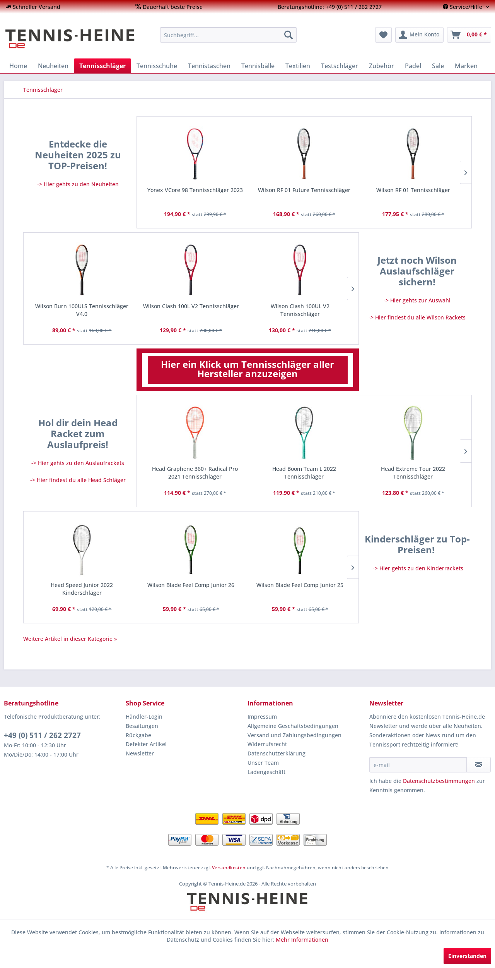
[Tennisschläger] (102, 65)
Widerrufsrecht (267, 744)
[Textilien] (298, 65)
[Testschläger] (340, 65)
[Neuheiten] (53, 65)
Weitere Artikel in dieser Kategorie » (70, 638)
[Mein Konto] (419, 35)
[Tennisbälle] (258, 65)
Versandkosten (229, 867)
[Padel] (413, 65)
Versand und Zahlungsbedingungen (294, 735)
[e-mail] (418, 764)
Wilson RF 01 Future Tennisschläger (304, 190)
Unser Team (263, 762)
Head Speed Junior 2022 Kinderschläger (82, 588)
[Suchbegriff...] (228, 35)
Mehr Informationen (302, 939)
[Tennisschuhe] (157, 65)
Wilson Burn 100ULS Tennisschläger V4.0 (81, 310)
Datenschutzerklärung (277, 753)
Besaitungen (142, 725)
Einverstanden (467, 955)
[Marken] (466, 65)
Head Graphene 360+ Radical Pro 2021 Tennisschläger (195, 472)
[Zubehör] (381, 65)
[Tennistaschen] (209, 65)
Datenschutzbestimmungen (439, 780)
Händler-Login (144, 716)
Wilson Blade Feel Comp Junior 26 (190, 585)
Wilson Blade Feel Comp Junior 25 (299, 585)
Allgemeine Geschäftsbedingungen (293, 725)
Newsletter (140, 753)
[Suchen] (288, 35)
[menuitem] (33, 7)
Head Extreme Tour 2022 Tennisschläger (413, 472)
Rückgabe (138, 735)
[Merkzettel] (383, 35)
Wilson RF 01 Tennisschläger (413, 190)
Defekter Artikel (146, 744)
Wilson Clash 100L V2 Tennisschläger (191, 306)
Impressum (262, 716)
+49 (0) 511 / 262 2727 (42, 735)
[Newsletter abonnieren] (478, 764)
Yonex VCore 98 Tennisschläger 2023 (195, 190)
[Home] (18, 65)
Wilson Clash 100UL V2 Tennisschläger (300, 310)
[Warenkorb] (469, 35)
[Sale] (438, 65)
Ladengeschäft (266, 772)
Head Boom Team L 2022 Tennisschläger (304, 472)
